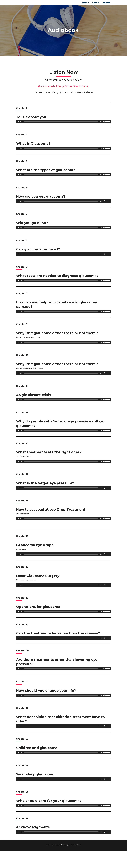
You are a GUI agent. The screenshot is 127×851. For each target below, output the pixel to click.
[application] (63, 121)
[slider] (61, 121)
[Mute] (104, 122)
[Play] (18, 122)
